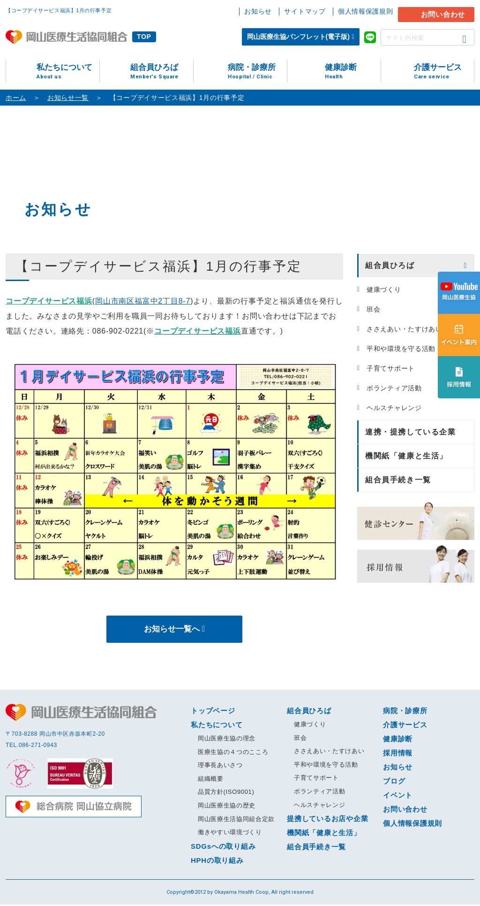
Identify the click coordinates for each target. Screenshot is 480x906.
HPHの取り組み (217, 862)
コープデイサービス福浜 (49, 301)
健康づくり (384, 289)
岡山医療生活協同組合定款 (236, 819)
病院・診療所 (257, 71)
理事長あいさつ (220, 766)
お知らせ (258, 11)
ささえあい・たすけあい (404, 329)
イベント (397, 796)
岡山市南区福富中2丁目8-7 (142, 301)
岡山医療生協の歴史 (226, 806)
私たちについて (68, 71)
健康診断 (353, 71)
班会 (373, 309)
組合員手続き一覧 (398, 480)
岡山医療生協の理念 (226, 739)
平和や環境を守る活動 (401, 348)
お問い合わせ (443, 14)
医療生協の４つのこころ (233, 752)
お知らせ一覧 (68, 97)
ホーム (16, 97)
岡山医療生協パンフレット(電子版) (298, 36)
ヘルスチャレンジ (394, 407)
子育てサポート (391, 368)
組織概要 (211, 780)
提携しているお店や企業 (327, 820)
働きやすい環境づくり (230, 833)
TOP (144, 36)
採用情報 (397, 754)
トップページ (213, 712)
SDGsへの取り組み (223, 848)
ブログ (394, 782)
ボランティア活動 (394, 388)
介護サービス (444, 71)
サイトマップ (304, 11)
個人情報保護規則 (365, 11)
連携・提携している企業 (410, 432)
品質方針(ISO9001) (226, 793)
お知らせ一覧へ (171, 629)
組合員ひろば (161, 71)
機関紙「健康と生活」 (406, 456)
